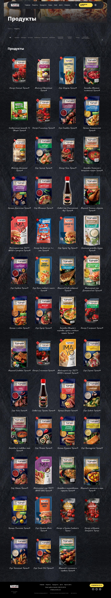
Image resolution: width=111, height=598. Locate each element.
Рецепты (35, 5)
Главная (27, 5)
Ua (100, 4)
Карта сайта (67, 584)
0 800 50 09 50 (62, 587)
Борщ (50, 5)
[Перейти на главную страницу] (14, 586)
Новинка (67, 5)
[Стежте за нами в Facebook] (93, 589)
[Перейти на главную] (15, 5)
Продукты (43, 5)
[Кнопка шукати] (76, 5)
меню (83, 5)
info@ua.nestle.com (55, 589)
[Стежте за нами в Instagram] (100, 589)
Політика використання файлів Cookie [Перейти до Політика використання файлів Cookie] (59, 593)
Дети (60, 5)
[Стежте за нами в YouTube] (96, 589)
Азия (55, 5)
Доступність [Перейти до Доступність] (74, 593)
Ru (100, 6)
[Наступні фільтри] (102, 40)
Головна (10, 28)
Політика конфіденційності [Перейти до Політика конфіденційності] (41, 593)
